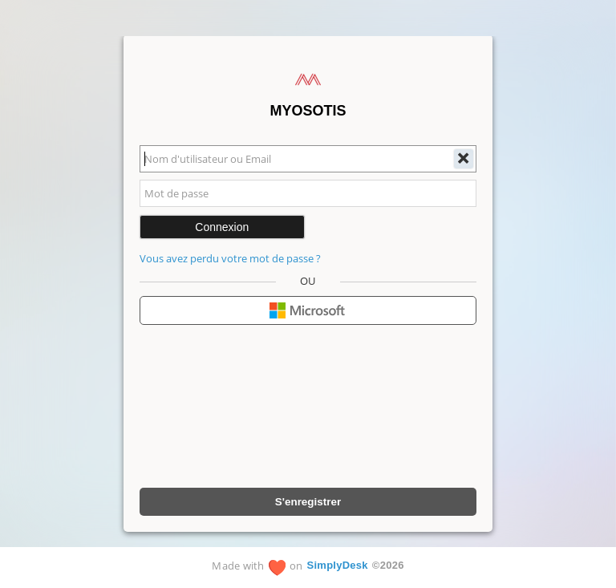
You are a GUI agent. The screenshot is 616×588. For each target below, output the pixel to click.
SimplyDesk (337, 565)
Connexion (222, 227)
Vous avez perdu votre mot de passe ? (230, 258)
